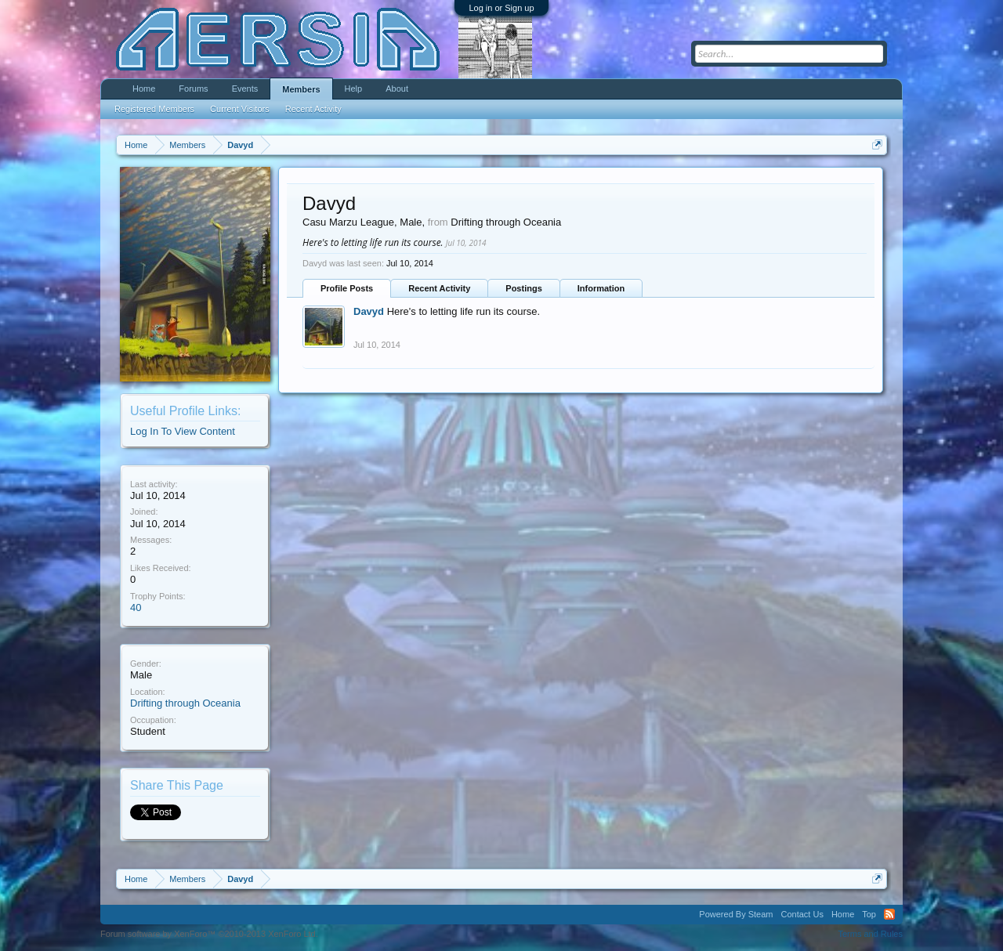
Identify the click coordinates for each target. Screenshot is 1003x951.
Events (245, 88)
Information (601, 288)
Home (143, 88)
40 (135, 607)
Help (354, 88)
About (397, 88)
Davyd (368, 311)
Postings (523, 288)
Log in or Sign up (501, 8)
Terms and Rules (870, 933)
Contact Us (801, 914)
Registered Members (154, 109)
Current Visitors (240, 109)
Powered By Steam (736, 914)
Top (869, 914)
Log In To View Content (182, 431)
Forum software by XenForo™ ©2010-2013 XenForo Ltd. (209, 933)
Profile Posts (346, 288)
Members (301, 89)
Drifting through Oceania (185, 703)
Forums (193, 88)
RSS (889, 914)
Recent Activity (439, 288)
